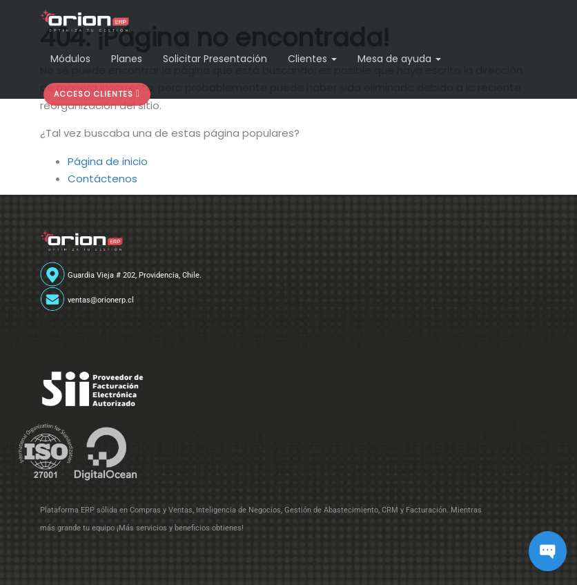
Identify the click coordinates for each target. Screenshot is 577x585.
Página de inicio (108, 161)
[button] (96, 94)
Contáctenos (102, 178)
